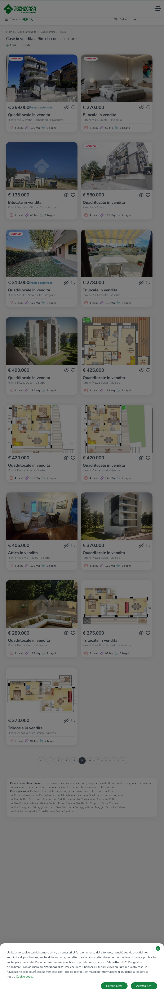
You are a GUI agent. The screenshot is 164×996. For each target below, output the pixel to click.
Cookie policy (24, 977)
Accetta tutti (144, 986)
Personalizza (114, 986)
